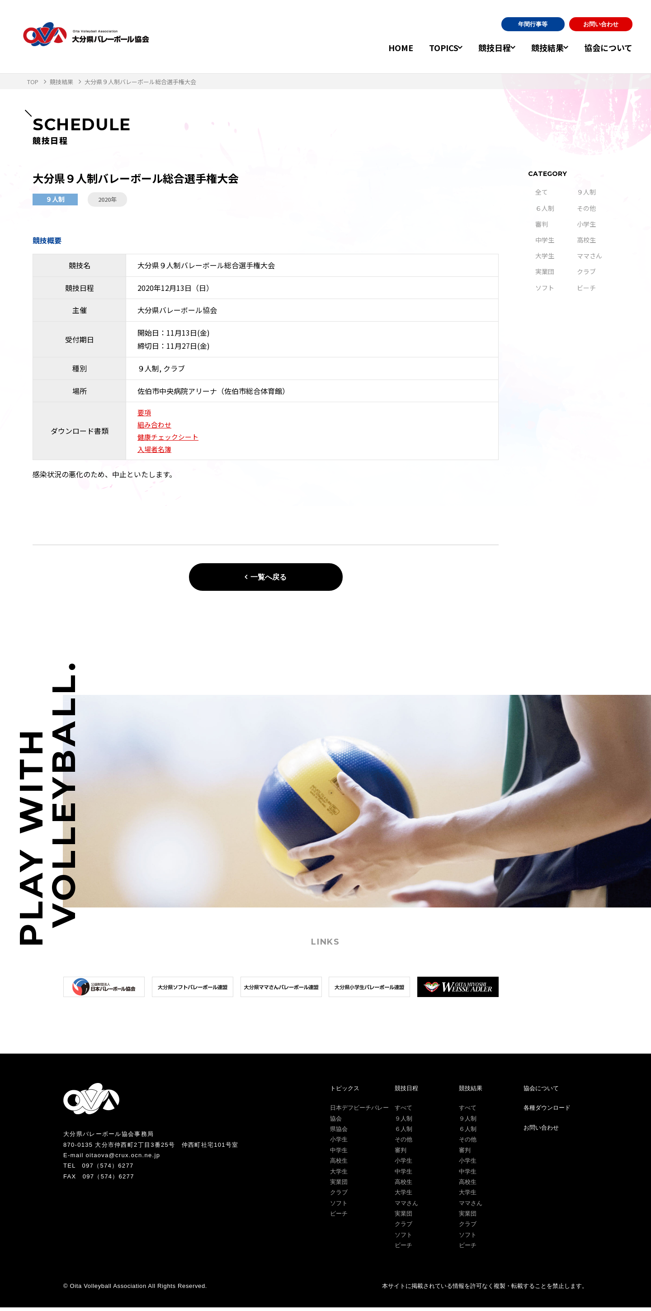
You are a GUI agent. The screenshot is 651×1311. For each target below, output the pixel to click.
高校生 (586, 239)
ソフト (544, 287)
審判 (541, 223)
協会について (608, 47)
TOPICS (425, 47)
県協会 (339, 1132)
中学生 (544, 239)
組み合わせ (155, 426)
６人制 (544, 208)
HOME (382, 47)
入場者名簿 (155, 452)
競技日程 (483, 47)
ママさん (589, 255)
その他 (586, 208)
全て (541, 191)
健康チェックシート (170, 439)
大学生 (544, 255)
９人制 (586, 191)
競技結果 (541, 47)
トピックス (344, 1091)
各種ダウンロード (547, 1111)
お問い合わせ (600, 24)
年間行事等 (532, 24)
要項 (144, 413)
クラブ (586, 271)
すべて (403, 1111)
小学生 (586, 223)
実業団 (544, 271)
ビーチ (586, 287)
